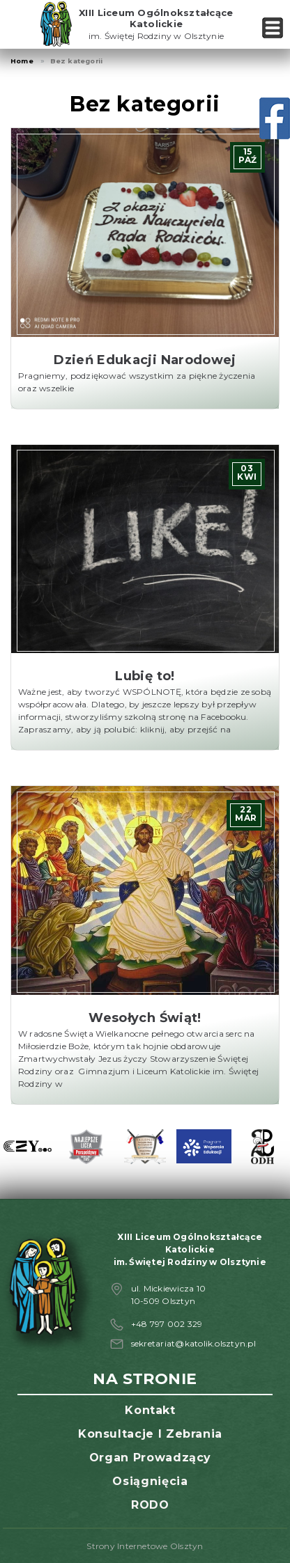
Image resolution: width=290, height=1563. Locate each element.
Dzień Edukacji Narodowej (145, 360)
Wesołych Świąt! (145, 1018)
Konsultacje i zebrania (150, 1433)
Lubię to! (144, 676)
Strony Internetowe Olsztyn (144, 1546)
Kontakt (150, 1410)
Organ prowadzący (150, 1457)
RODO (150, 1504)
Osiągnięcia (150, 1481)
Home (21, 61)
